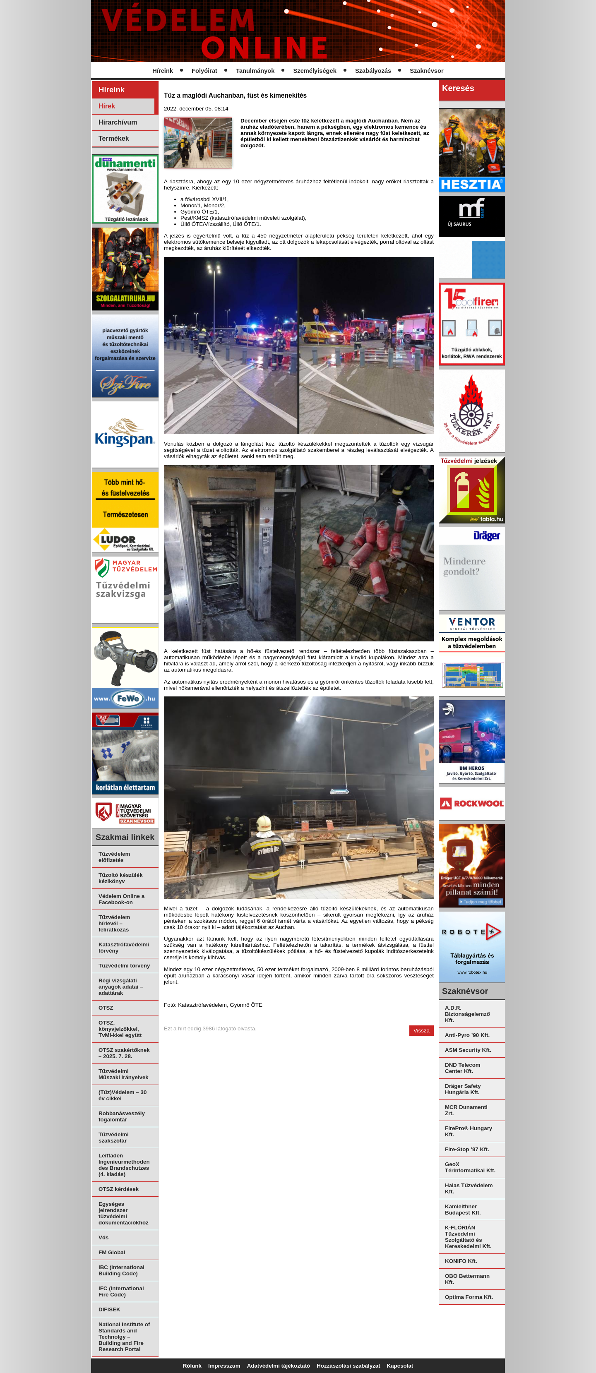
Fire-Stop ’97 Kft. (467, 1149)
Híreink (162, 70)
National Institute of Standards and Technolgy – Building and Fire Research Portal (124, 1336)
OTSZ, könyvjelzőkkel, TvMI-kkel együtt (120, 1029)
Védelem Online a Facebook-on (121, 899)
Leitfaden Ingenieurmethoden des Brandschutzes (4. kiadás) (124, 1164)
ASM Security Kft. (468, 1050)
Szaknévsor (426, 70)
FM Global (112, 1252)
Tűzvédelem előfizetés (114, 857)
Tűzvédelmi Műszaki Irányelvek (124, 1074)
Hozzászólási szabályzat (348, 1366)
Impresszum (224, 1366)
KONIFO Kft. (461, 1261)
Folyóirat (204, 70)
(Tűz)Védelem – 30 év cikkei (123, 1095)
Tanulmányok (255, 70)
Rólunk (192, 1366)
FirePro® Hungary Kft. (468, 1131)
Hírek (107, 106)
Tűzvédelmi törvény (124, 966)
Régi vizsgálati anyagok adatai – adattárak (121, 986)
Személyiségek (314, 70)
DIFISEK (109, 1309)
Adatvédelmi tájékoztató (278, 1366)
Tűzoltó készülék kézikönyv (121, 878)
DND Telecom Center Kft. (463, 1068)
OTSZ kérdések (119, 1189)
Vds (103, 1237)
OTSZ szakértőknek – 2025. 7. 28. (124, 1053)
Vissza (421, 1030)
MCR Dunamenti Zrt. (466, 1110)
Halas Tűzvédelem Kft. (469, 1188)
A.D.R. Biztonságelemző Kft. (467, 1014)
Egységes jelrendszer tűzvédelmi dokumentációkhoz (124, 1213)
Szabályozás (373, 70)
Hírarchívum (118, 122)
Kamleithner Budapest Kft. (463, 1209)
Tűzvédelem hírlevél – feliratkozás (114, 923)
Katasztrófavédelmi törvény (124, 947)
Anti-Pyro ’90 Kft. (467, 1035)
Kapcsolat (400, 1366)
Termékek (114, 138)
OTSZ (106, 1008)
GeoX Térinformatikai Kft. (470, 1167)
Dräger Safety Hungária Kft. (463, 1089)
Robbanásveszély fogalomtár (122, 1116)
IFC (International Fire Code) (121, 1291)
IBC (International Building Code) (121, 1270)
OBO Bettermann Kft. (467, 1279)
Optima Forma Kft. (469, 1297)
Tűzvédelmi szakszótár (114, 1137)
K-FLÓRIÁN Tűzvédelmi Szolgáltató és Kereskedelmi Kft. (468, 1236)
